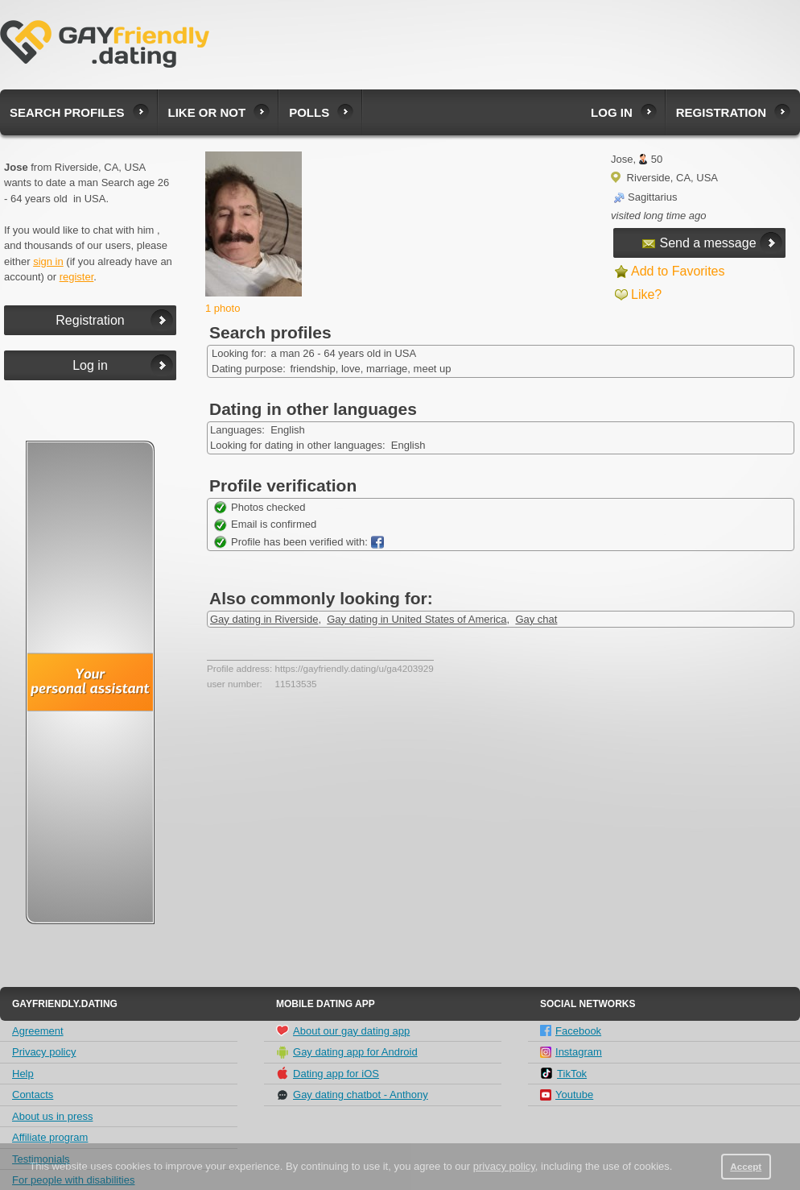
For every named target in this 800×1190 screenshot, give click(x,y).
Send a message (699, 243)
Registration (721, 112)
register (77, 277)
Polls (309, 112)
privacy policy (504, 1166)
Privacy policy (44, 1052)
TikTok (563, 1073)
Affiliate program (50, 1137)
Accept (745, 1166)
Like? (646, 294)
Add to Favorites (678, 271)
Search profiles (67, 112)
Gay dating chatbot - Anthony (352, 1094)
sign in (48, 261)
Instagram (571, 1052)
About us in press (52, 1116)
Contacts (32, 1094)
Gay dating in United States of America (416, 619)
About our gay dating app (343, 1030)
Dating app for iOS (327, 1073)
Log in (612, 112)
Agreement (38, 1031)
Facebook (570, 1031)
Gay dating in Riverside (264, 619)
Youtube (566, 1094)
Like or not (207, 112)
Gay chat (536, 619)
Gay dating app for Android (347, 1052)
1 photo (222, 308)
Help (23, 1074)
